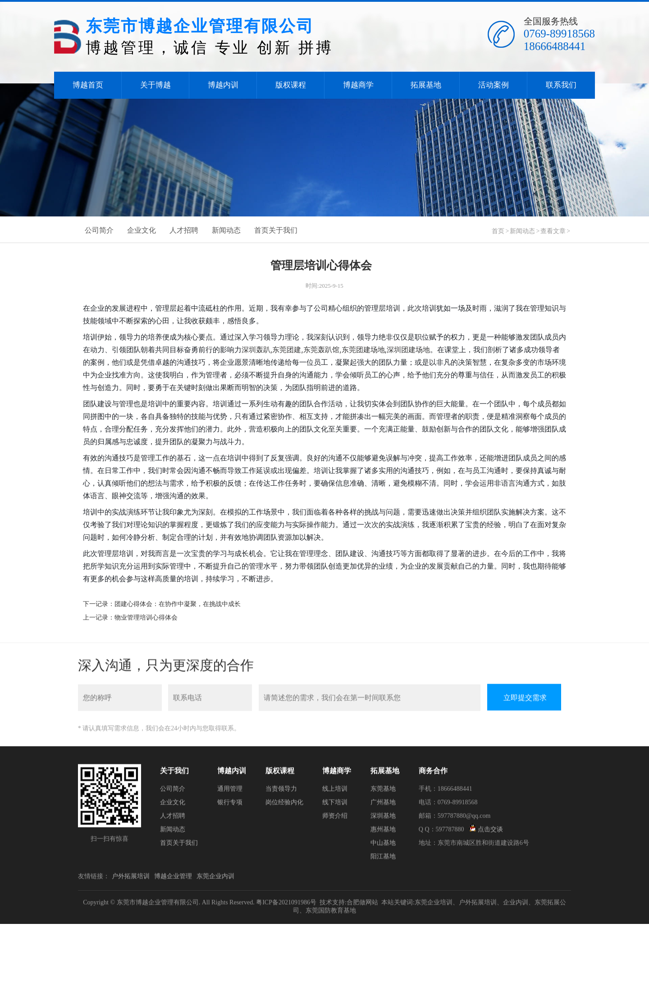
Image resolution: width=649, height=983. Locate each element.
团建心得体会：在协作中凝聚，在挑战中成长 (177, 602)
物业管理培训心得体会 (146, 616)
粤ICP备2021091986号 (286, 904)
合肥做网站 (362, 904)
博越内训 (223, 85)
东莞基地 (383, 791)
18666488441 (555, 46)
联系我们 (561, 85)
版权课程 (290, 85)
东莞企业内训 (215, 878)
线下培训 (334, 804)
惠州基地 (383, 831)
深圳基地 (383, 818)
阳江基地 (383, 858)
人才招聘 (183, 229)
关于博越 (155, 85)
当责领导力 (281, 791)
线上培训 (334, 791)
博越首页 (88, 85)
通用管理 (229, 791)
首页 (498, 229)
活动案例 (493, 85)
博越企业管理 (173, 878)
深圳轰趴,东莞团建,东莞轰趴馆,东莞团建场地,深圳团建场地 (336, 348)
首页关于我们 (275, 229)
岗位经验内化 (284, 804)
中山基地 (383, 845)
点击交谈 (486, 831)
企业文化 (141, 229)
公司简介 (99, 229)
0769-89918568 (559, 34)
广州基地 (383, 804)
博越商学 (358, 85)
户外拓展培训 (131, 878)
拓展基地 (426, 85)
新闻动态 (226, 229)
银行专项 (229, 804)
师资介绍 (334, 818)
